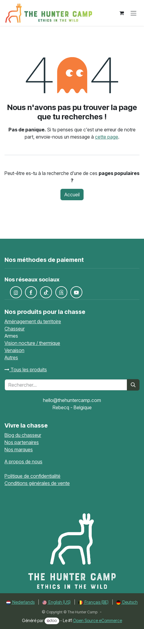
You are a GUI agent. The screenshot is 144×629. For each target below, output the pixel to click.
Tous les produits (26, 370)
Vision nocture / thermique (32, 343)
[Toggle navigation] (133, 13)
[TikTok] (46, 292)
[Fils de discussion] (61, 292)
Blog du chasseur (23, 435)
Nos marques (19, 449)
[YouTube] (76, 292)
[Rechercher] (133, 385)
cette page (106, 137)
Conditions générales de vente (37, 483)
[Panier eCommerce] (121, 13)
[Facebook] (31, 292)
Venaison (14, 350)
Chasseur (15, 329)
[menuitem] (20, 602)
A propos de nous (23, 462)
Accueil (72, 195)
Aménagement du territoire (33, 321)
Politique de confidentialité (32, 476)
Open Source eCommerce (97, 620)
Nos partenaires (22, 442)
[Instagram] (16, 292)
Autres (11, 357)
